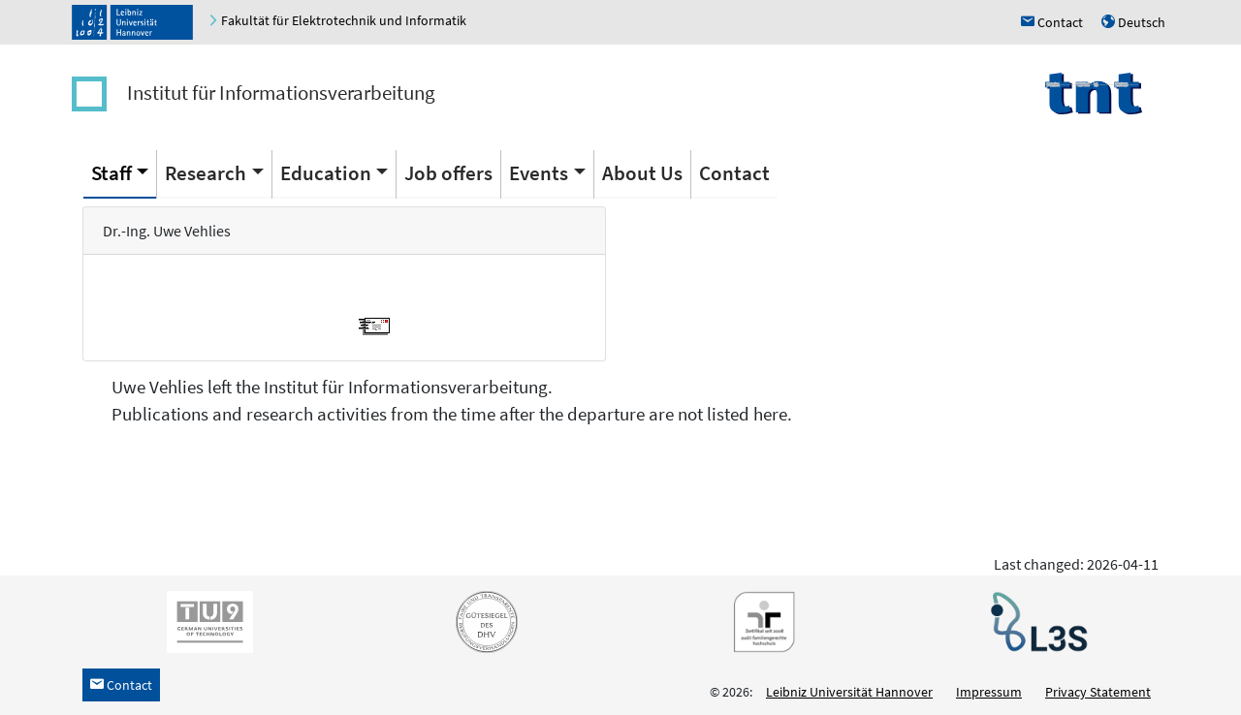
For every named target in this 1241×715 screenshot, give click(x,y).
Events (538, 173)
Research (205, 173)
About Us (642, 173)
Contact (734, 173)
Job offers (448, 173)
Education (325, 173)
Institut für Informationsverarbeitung (281, 92)
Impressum (989, 691)
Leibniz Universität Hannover (849, 691)
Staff (111, 173)
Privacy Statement (1098, 691)
